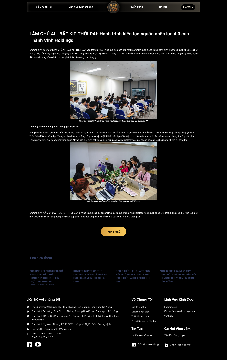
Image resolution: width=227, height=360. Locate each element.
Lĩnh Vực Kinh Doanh (80, 7)
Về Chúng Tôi (44, 7)
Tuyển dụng (136, 7)
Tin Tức (163, 7)
